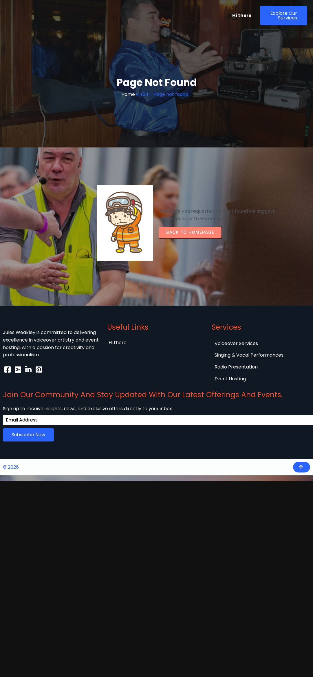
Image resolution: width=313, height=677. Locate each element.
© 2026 (11, 446)
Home (128, 94)
